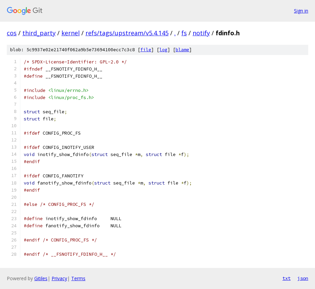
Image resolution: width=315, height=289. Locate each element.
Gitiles (40, 278)
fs (184, 33)
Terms (78, 278)
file (145, 50)
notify (201, 33)
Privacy (59, 278)
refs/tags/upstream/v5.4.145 (127, 33)
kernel (70, 33)
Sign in (301, 10)
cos (12, 33)
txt (286, 278)
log (163, 50)
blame (182, 50)
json (302, 278)
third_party (39, 33)
